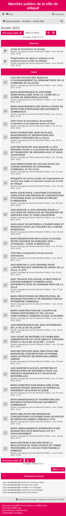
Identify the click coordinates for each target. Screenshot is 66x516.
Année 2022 (10, 28)
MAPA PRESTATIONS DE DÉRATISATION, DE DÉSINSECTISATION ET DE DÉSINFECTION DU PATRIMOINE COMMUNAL (36, 299)
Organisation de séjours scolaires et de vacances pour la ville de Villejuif (32, 59)
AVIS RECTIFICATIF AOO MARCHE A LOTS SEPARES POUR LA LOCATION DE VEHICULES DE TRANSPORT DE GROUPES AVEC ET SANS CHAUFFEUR (37, 151)
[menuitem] (9, 14)
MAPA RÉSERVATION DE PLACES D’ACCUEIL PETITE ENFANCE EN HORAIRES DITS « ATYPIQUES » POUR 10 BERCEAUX (36, 241)
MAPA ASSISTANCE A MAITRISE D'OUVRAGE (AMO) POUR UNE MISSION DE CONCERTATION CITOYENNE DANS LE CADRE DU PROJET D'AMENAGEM (37, 196)
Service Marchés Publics (39, 51)
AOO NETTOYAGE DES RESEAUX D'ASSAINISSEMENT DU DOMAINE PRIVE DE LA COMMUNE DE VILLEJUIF (37, 80)
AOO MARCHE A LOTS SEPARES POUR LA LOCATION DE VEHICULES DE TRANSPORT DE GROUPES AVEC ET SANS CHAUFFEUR (37, 212)
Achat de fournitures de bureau (28, 49)
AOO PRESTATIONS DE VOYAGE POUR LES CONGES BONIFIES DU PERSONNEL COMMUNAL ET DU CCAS (35, 167)
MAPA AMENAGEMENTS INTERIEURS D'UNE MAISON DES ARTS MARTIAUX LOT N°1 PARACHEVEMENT (35, 431)
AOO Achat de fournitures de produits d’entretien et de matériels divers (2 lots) (33, 122)
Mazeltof (19, 510)
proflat (8, 510)
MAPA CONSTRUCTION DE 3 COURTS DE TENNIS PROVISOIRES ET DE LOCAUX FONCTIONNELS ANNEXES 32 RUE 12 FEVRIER (37, 313)
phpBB (16, 506)
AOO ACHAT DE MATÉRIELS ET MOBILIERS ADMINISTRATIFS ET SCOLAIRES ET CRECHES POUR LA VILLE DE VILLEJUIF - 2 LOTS (37, 339)
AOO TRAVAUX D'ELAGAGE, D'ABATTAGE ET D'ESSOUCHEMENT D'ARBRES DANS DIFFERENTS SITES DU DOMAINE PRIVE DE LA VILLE (37, 283)
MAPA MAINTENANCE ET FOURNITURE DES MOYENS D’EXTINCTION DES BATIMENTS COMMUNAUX (35, 402)
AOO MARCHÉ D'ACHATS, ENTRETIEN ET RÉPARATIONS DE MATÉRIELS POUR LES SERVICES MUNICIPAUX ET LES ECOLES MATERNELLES (34, 372)
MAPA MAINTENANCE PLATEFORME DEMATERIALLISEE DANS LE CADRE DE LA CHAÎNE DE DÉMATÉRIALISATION (35, 95)
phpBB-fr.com (16, 508)
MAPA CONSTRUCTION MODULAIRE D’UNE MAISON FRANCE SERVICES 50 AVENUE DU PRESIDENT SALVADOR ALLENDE (35, 388)
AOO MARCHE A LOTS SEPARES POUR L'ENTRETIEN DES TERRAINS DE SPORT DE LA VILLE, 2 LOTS (37, 267)
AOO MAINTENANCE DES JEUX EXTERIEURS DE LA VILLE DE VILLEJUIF (36, 326)
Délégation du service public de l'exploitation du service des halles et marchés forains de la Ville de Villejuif (37, 181)
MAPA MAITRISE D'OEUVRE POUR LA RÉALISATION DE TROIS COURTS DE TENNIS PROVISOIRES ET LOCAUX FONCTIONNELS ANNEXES (36, 446)
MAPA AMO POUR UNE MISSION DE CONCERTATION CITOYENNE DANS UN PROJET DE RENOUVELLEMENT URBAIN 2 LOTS (37, 417)
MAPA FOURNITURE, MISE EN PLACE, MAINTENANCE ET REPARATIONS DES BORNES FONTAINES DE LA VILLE (32, 135)
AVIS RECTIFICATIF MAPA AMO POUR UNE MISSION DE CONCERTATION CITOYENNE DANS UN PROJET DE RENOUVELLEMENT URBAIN (34, 355)
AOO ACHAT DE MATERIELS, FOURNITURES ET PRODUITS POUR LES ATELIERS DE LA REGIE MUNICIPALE (37, 227)
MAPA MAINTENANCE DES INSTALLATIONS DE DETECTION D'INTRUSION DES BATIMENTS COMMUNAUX (37, 109)
